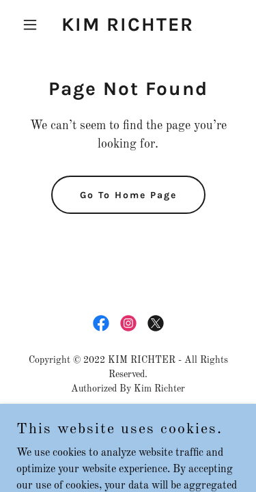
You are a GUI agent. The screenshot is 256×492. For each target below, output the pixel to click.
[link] (127, 28)
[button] (33, 24)
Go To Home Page (128, 195)
